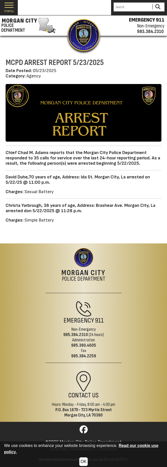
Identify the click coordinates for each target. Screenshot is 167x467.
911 (99, 320)
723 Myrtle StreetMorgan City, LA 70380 (88, 412)
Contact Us (83, 395)
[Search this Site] (132, 7)
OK (83, 461)
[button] (9, 7)
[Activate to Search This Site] (157, 7)
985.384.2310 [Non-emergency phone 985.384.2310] (150, 31)
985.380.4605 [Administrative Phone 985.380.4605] (83, 345)
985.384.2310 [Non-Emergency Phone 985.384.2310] (75, 334)
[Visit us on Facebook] (84, 431)
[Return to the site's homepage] (83, 35)
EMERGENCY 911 (146, 20)
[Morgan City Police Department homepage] (28, 25)
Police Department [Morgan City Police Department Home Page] (83, 276)
